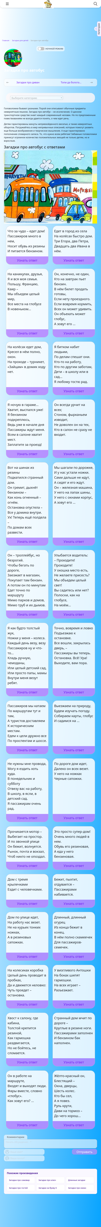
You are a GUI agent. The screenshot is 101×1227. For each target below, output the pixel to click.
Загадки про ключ (47, 1180)
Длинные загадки (76, 1180)
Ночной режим (54, 48)
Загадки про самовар (19, 1180)
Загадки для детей (20, 40)
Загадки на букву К (47, 1188)
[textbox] (36, 98)
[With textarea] (50, 1143)
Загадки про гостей (18, 1188)
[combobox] (36, 98)
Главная (5, 40)
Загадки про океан (77, 1188)
